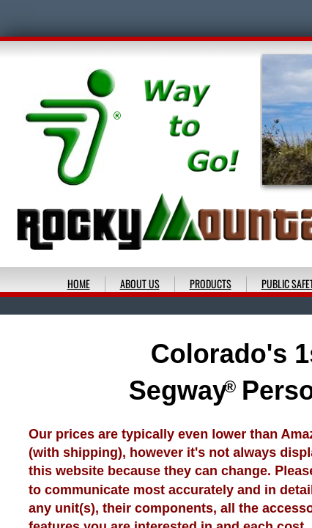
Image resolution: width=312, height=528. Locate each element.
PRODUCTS (210, 283)
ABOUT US (140, 283)
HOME (78, 283)
